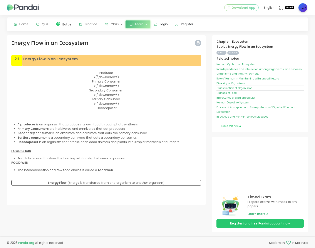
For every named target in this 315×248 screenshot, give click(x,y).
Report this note (231, 126)
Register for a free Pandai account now (260, 223)
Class (112, 24)
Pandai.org (26, 243)
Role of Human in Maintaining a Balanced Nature (247, 78)
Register (184, 24)
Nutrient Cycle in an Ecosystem (236, 64)
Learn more (258, 214)
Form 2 (221, 52)
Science (233, 52)
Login (161, 24)
